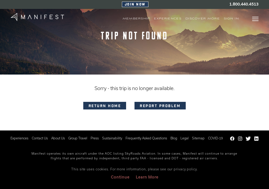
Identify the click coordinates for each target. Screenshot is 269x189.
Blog (173, 138)
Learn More (147, 177)
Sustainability (112, 138)
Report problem (160, 106)
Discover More (202, 18)
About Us (58, 138)
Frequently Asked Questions (146, 138)
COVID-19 (215, 138)
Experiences (19, 138)
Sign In (231, 18)
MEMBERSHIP (136, 18)
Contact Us (40, 138)
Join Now (135, 4)
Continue (120, 177)
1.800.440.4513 (243, 4)
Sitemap (198, 138)
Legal (184, 138)
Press (95, 138)
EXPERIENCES (168, 18)
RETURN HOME (105, 106)
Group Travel (77, 138)
